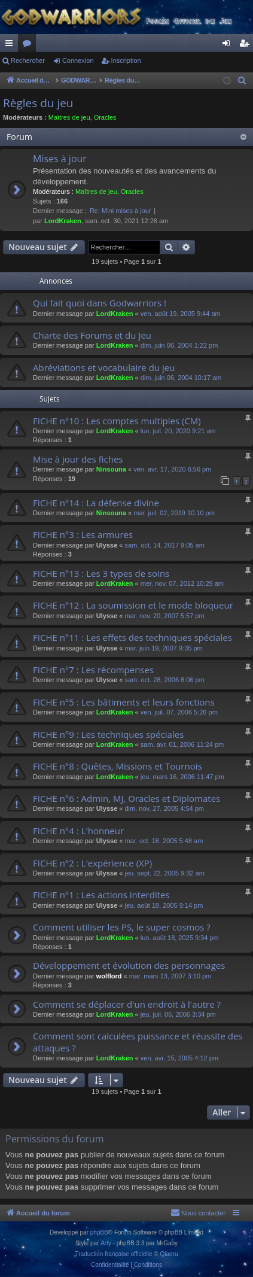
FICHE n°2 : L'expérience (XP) (92, 863)
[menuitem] (242, 80)
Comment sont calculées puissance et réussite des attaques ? (138, 1041)
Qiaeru (169, 1254)
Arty (105, 1243)
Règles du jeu (38, 103)
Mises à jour (60, 158)
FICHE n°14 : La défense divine (96, 503)
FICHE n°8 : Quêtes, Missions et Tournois (117, 766)
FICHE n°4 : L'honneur (78, 831)
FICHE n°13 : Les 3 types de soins (101, 573)
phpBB (99, 1232)
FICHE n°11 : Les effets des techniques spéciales (132, 637)
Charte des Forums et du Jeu (92, 335)
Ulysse (106, 545)
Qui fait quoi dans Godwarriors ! (99, 303)
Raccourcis (11, 45)
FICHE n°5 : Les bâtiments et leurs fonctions (124, 702)
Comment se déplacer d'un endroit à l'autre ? (127, 1004)
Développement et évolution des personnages (129, 965)
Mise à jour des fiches (78, 459)
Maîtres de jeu (69, 117)
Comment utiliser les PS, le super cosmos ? (122, 927)
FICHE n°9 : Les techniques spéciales (108, 734)
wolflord (109, 976)
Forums (29, 45)
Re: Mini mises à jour (120, 210)
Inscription (126, 60)
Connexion (78, 60)
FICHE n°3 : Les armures (83, 534)
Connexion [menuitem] (228, 45)
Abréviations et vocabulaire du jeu (104, 367)
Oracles (105, 117)
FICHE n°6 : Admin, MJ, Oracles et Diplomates (126, 798)
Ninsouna (111, 469)
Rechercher (28, 60)
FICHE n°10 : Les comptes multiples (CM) (117, 421)
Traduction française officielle (114, 1254)
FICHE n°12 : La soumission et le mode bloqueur (133, 605)
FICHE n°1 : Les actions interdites (101, 895)
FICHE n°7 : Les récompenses (93, 670)
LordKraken (62, 220)
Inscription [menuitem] (246, 45)
